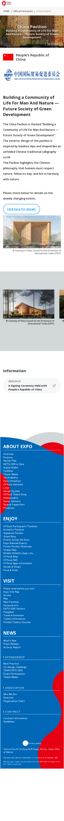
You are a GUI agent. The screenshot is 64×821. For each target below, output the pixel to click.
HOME (6, 11)
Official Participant (23, 11)
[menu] (60, 3)
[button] (55, 423)
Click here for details (21, 209)
